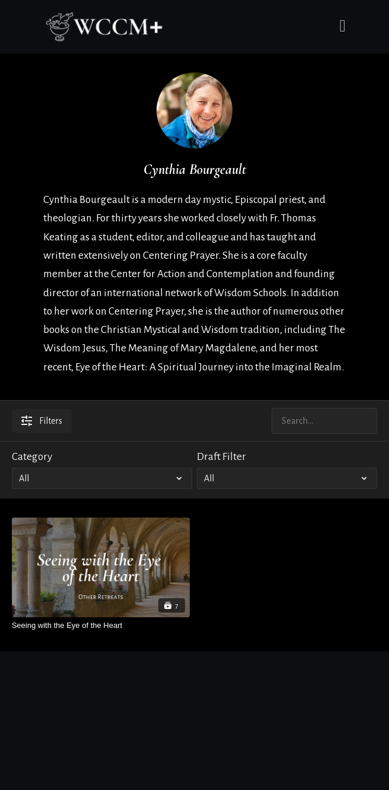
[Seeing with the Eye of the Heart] (101, 625)
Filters (41, 420)
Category (32, 456)
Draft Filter (221, 456)
